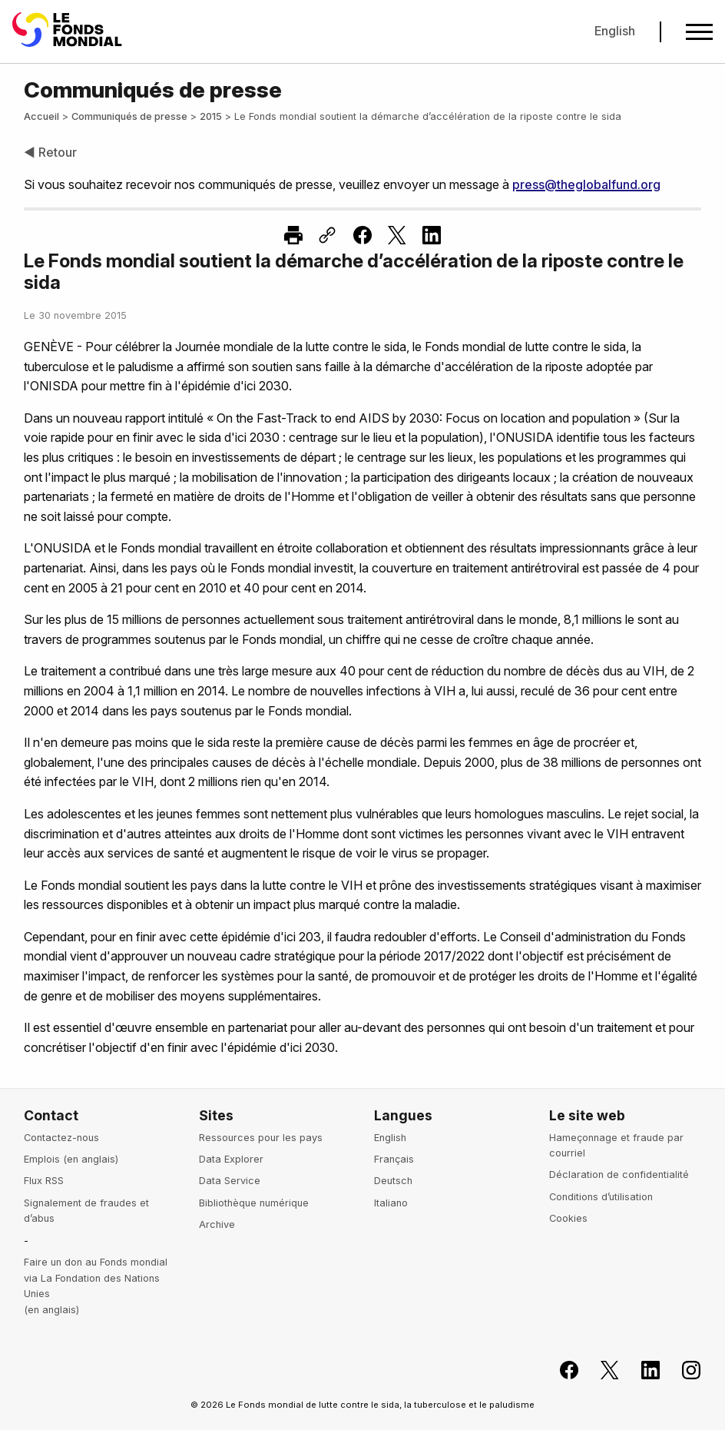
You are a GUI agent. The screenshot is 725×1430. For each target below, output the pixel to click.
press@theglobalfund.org (586, 184)
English (614, 30)
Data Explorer (231, 1159)
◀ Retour (50, 152)
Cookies (568, 1218)
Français (394, 1159)
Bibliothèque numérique (254, 1203)
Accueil (41, 116)
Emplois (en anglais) (71, 1159)
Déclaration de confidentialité (619, 1174)
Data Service (229, 1180)
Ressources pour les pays (261, 1137)
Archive (217, 1224)
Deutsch (393, 1180)
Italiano (391, 1203)
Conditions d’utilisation (601, 1197)
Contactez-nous (61, 1137)
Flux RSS (44, 1180)
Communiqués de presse (129, 116)
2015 (211, 116)
